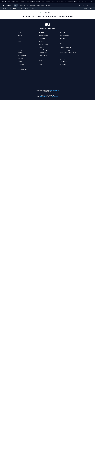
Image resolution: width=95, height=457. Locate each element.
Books (14, 8)
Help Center (62, 38)
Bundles (20, 8)
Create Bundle (42, 36)
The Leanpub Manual (43, 50)
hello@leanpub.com (53, 15)
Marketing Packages (22, 53)
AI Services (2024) (64, 47)
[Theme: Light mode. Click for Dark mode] (83, 5)
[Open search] (79, 5)
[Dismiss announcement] (92, 2)
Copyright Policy (63, 59)
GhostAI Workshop (22, 64)
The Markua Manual (43, 53)
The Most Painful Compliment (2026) (67, 44)
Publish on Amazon (22, 55)
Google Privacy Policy (44, 94)
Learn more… (87, 1)
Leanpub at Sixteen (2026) (65, 45)
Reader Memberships (64, 33)
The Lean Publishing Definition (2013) (68, 50)
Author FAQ (41, 45)
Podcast (85, 8)
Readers (32, 5)
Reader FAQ (62, 36)
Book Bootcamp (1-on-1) (23, 69)
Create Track (41, 40)
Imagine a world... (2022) (65, 49)
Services (48, 5)
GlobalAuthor (20, 50)
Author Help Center (43, 47)
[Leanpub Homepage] (7, 5)
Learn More (20, 75)
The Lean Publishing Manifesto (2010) (68, 52)
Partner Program (42, 61)
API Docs (41, 55)
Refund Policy (63, 62)
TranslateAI (20, 57)
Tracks (32, 8)
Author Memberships (43, 33)
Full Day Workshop (22, 66)
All (9, 8)
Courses (26, 8)
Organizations (40, 5)
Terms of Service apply (54, 94)
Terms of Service (63, 58)
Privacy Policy (63, 61)
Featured (5, 8)
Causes (40, 62)
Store (15, 5)
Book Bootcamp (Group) (23, 67)
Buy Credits (62, 35)
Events (20, 5)
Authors (26, 5)
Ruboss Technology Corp (54, 88)
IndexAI (19, 52)
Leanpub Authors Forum (44, 49)
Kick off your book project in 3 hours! (10, 1)
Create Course (42, 38)
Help (91, 8)
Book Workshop (21, 62)
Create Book (41, 35)
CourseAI (20, 49)
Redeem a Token (21, 43)
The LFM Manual (42, 52)
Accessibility (41, 64)
